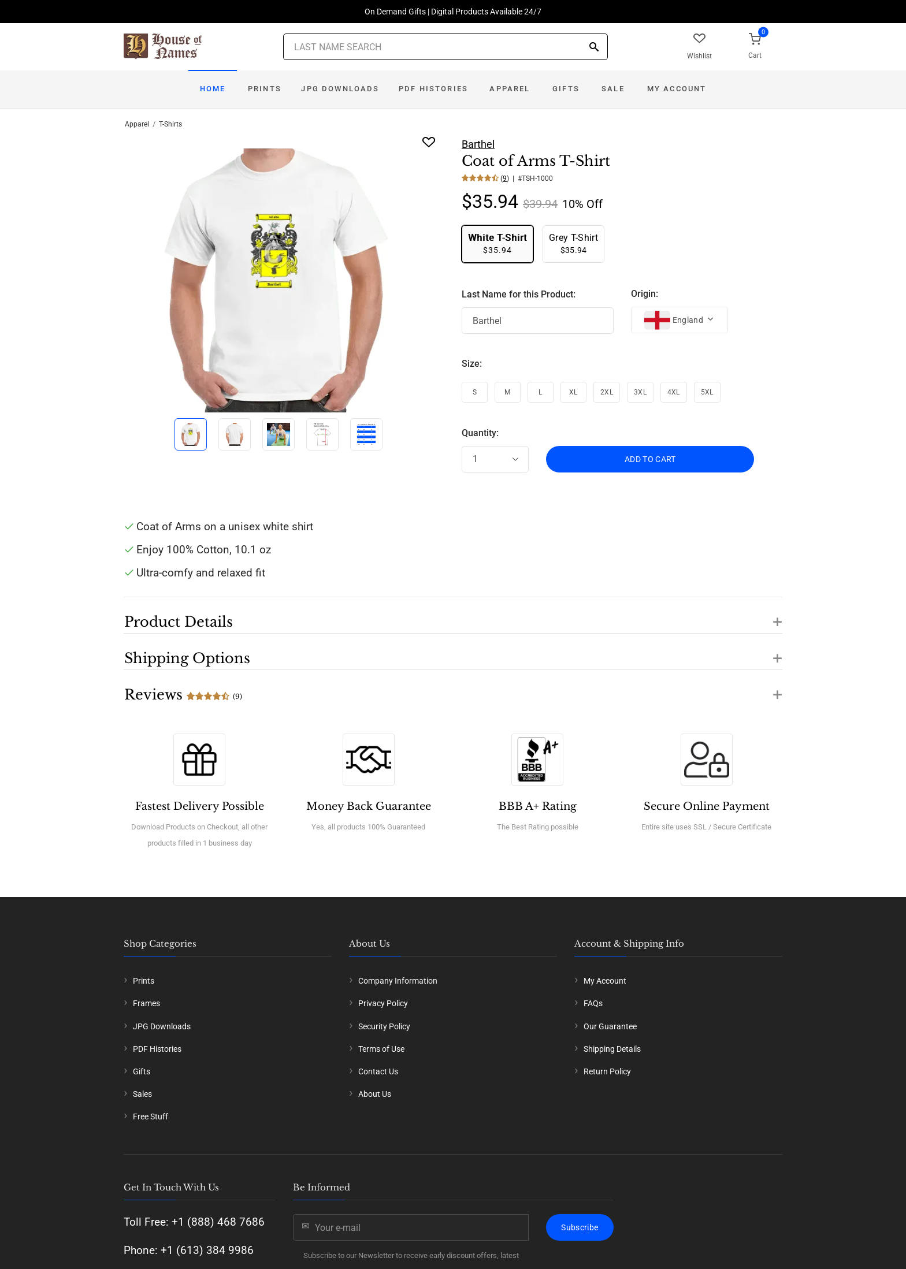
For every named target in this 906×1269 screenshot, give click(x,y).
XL (573, 392)
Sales (142, 1094)
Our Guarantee (610, 1026)
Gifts (566, 88)
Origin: (644, 293)
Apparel (509, 88)
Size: (472, 363)
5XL (707, 392)
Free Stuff (150, 1116)
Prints (264, 88)
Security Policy (384, 1026)
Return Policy (607, 1071)
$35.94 (497, 243)
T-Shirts (170, 124)
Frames (146, 1003)
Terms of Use (381, 1049)
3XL (640, 392)
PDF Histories (433, 88)
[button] (453, 615)
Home (213, 88)
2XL (606, 392)
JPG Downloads (340, 88)
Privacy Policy (383, 1003)
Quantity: (480, 432)
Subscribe (579, 1227)
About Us (374, 1094)
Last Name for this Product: (518, 294)
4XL (673, 392)
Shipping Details (612, 1049)
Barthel (478, 144)
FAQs (593, 1003)
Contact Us (378, 1071)
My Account (677, 88)
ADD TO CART (650, 459)
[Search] (594, 48)
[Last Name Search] (445, 47)
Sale (613, 88)
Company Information (397, 980)
